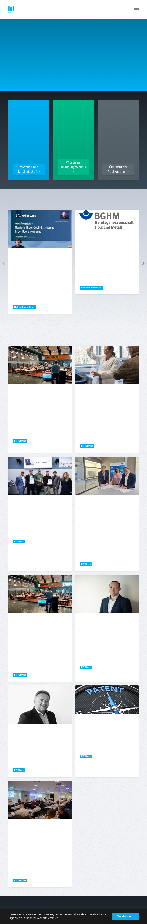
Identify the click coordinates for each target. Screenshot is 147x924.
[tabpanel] (40, 262)
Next (143, 263)
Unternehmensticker (24, 307)
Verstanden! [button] (125, 916)
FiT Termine (20, 441)
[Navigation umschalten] (136, 9)
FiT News (19, 541)
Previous (4, 263)
